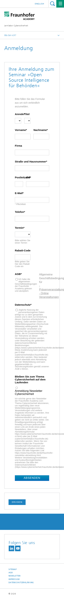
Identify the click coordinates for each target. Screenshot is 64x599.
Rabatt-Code (23, 250)
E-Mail (19, 193)
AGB (18, 274)
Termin (19, 227)
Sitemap (13, 569)
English (39, 4)
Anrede (18, 114)
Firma (18, 145)
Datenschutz (23, 304)
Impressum (14, 579)
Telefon (19, 212)
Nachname (40, 130)
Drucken (17, 502)
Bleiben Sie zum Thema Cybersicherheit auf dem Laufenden (30, 379)
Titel (27, 114)
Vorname (20, 130)
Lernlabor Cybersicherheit (16, 25)
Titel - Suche (52, 3)
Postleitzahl (19, 177)
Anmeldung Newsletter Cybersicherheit (28, 392)
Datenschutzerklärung (21, 582)
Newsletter (15, 576)
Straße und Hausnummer (30, 161)
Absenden (32, 477)
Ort (28, 177)
